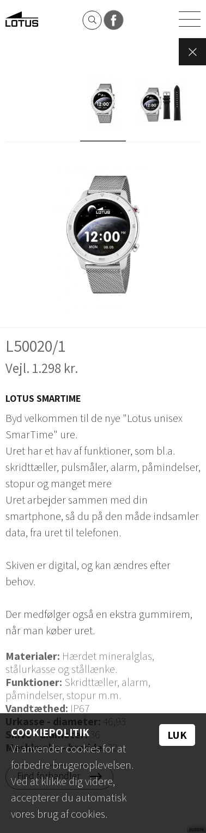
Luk (177, 735)
